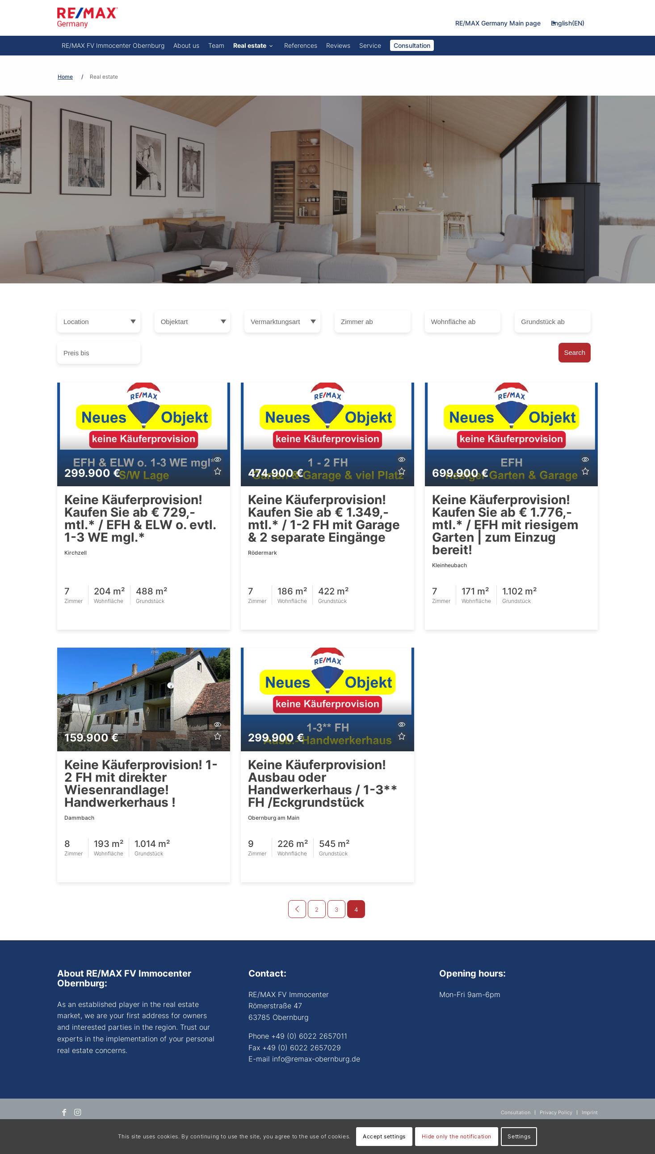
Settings (519, 1136)
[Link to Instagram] (77, 1112)
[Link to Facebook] (64, 1112)
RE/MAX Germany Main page (498, 23)
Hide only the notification (456, 1136)
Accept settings (384, 1136)
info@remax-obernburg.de (316, 1058)
